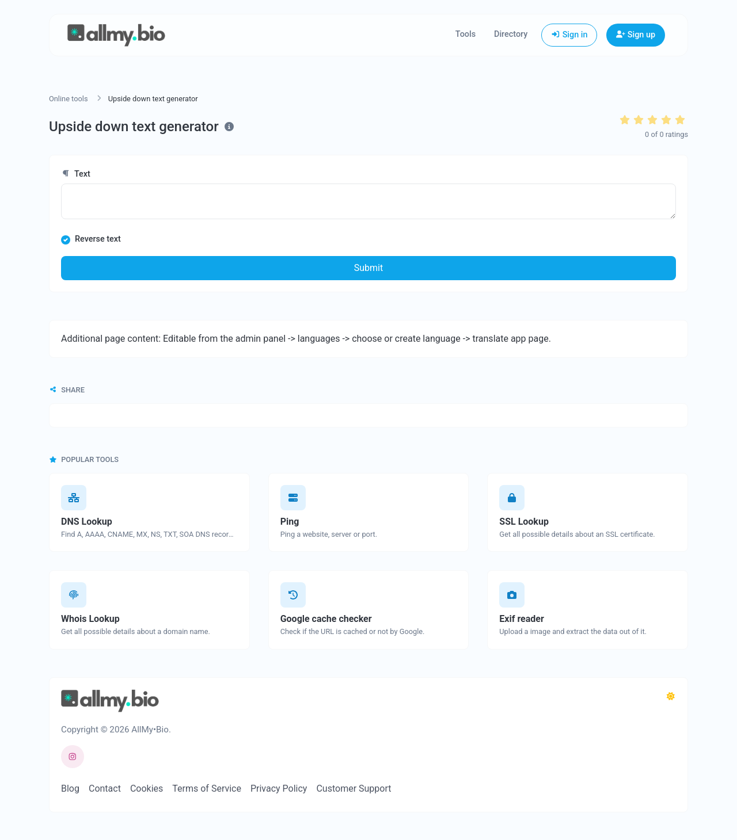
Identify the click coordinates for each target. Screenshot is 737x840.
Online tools (68, 98)
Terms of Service (206, 788)
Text (75, 174)
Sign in (569, 35)
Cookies (146, 788)
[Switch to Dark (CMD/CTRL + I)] (671, 696)
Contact (105, 788)
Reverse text (98, 239)
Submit (368, 267)
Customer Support (353, 788)
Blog (70, 788)
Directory (510, 34)
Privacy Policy (278, 788)
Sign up (635, 35)
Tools (465, 34)
